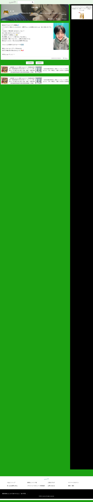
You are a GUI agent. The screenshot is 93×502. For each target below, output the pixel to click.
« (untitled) (30, 62)
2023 (72, 443)
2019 (72, 451)
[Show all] (63, 14)
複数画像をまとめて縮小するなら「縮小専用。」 (15, 493)
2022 (72, 445)
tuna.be (46, 479)
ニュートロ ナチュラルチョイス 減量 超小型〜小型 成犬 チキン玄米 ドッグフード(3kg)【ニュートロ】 (81, 8)
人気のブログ (51, 482)
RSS (73, 466)
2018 (72, 453)
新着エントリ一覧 (32, 482)
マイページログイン (73, 482)
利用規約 (42, 485)
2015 (72, 459)
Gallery (50, 19)
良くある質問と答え (12, 485)
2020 (72, 449)
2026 (72, 438)
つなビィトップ (11, 482)
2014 (72, 461)
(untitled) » (39, 62)
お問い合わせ (51, 485)
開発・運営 (71, 485)
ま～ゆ (12, 11)
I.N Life (35, 7)
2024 (72, 441)
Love (58, 19)
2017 (72, 455)
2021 (72, 447)
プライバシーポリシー (33, 485)
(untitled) (73, 26)
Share (64, 19)
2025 (72, 439)
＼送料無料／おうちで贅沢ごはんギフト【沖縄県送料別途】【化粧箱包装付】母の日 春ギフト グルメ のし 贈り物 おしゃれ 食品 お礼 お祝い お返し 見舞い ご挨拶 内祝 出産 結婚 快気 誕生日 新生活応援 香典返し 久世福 (22, 70)
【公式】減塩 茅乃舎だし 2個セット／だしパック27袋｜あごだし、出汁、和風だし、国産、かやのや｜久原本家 (56, 69)
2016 (72, 457)
